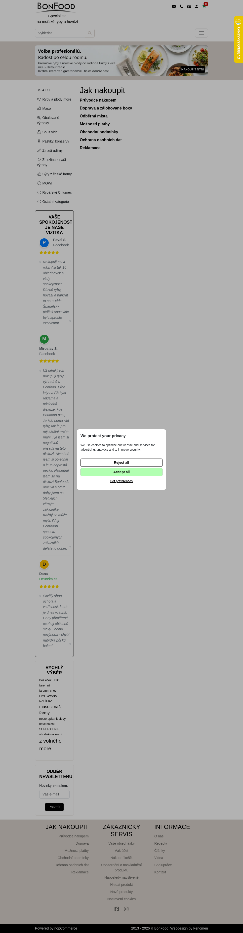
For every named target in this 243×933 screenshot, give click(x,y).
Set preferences (121, 481)
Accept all (121, 472)
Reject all (121, 463)
